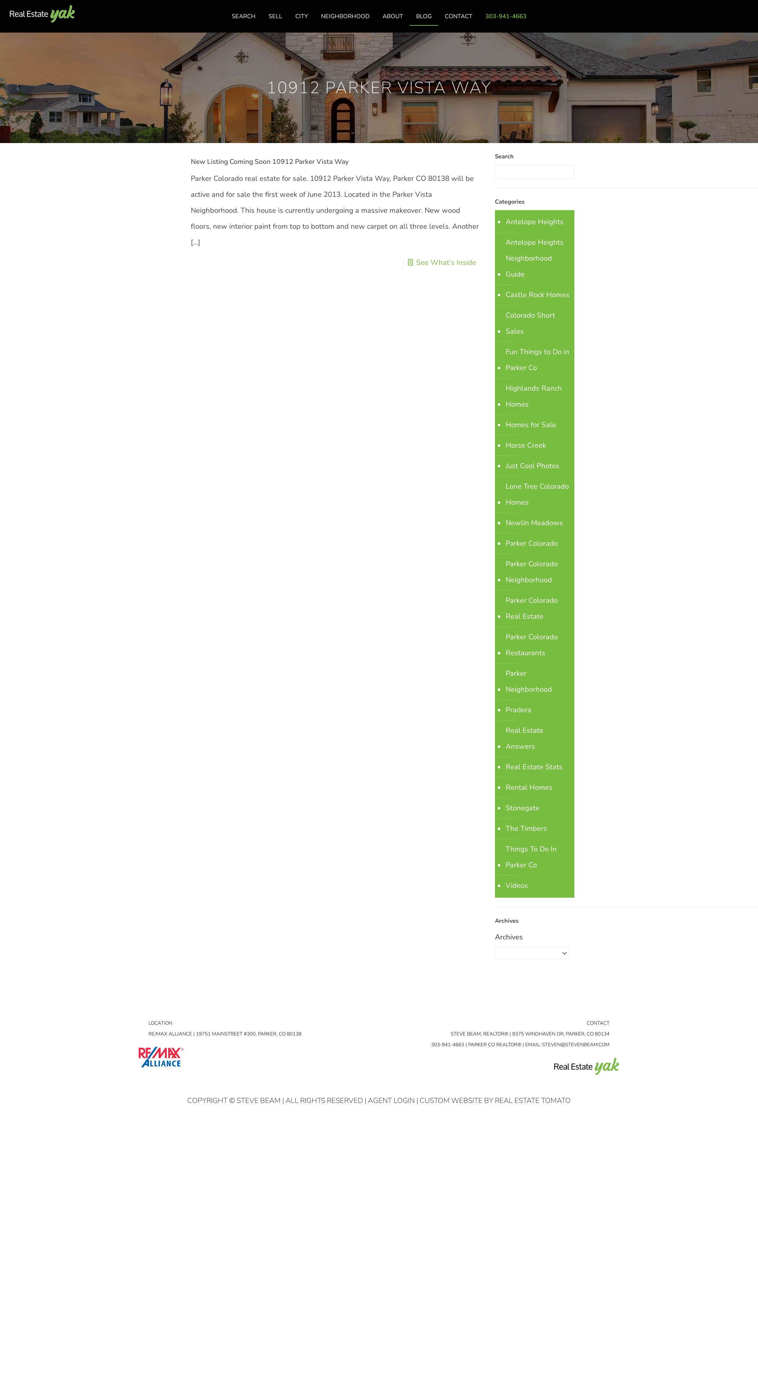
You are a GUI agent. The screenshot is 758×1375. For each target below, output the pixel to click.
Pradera (518, 710)
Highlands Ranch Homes (534, 396)
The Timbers (526, 828)
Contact (598, 1023)
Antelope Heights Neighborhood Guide (535, 258)
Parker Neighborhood (529, 681)
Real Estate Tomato (533, 1101)
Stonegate (523, 808)
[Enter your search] (534, 172)
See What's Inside (446, 263)
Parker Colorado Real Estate (532, 608)
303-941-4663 (447, 1044)
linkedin (733, 20)
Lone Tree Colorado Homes (537, 494)
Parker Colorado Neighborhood (532, 572)
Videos (517, 885)
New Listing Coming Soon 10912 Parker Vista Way (270, 161)
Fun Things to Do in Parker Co (537, 360)
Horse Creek (526, 445)
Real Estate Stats (534, 767)
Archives (509, 937)
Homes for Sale (531, 425)
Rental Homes (529, 787)
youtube (746, 20)
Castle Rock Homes (537, 295)
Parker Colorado (532, 543)
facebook (720, 20)
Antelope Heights (535, 222)
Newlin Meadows (534, 523)
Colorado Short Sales (530, 323)
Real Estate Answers (524, 738)
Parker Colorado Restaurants (532, 645)
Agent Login (391, 1101)
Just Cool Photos (532, 466)
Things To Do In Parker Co (531, 857)
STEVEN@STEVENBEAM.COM (576, 1044)
